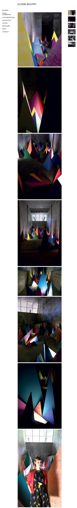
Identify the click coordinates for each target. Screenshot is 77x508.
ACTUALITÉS (6, 20)
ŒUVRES (5, 10)
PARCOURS (6, 26)
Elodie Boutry (27, 4)
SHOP (4, 29)
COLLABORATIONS (8, 17)
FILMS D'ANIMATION (6, 13)
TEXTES (5, 23)
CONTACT (5, 32)
